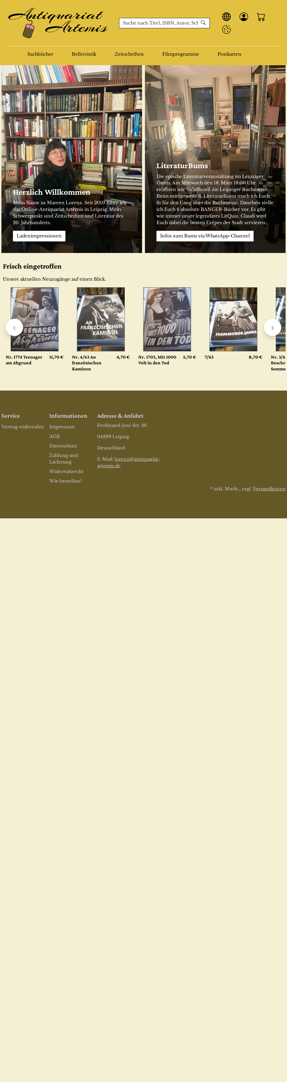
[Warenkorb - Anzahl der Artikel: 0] (261, 16)
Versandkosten (269, 489)
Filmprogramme (180, 54)
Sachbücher (40, 54)
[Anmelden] (244, 16)
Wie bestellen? (65, 481)
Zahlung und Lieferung (63, 459)
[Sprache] (226, 16)
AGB (54, 436)
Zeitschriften (129, 54)
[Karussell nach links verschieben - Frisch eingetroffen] (14, 327)
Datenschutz (63, 446)
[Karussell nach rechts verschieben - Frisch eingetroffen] (272, 327)
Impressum (62, 427)
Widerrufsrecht (66, 471)
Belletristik (84, 54)
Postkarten (229, 54)
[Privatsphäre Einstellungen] (226, 29)
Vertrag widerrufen (22, 427)
